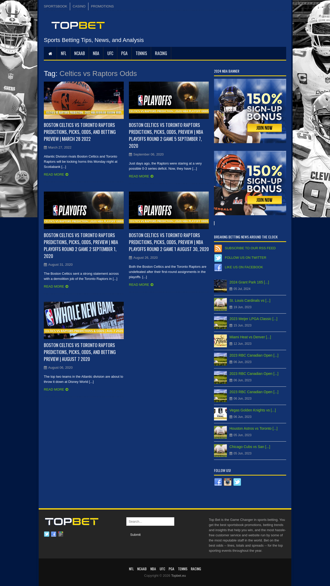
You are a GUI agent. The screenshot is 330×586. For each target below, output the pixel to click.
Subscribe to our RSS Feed (250, 248)
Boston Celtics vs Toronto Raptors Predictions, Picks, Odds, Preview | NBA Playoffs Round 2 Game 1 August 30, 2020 (169, 242)
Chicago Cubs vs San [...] (249, 447)
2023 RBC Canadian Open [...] (253, 355)
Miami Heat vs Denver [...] (250, 337)
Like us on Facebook (244, 267)
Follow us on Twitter (245, 258)
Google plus (60, 534)
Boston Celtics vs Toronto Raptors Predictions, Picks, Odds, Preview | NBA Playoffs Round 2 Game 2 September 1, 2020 (81, 245)
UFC (110, 53)
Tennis (141, 53)
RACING (161, 53)
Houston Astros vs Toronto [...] (253, 428)
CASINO (79, 6)
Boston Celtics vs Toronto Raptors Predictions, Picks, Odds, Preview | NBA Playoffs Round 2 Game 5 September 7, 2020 (166, 135)
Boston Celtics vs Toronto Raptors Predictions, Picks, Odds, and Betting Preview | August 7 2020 (80, 352)
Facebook (53, 534)
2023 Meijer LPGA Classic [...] (253, 319)
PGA (124, 53)
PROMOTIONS (102, 6)
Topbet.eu (178, 576)
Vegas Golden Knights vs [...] (252, 410)
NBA (96, 53)
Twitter (47, 534)
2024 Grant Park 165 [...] (249, 282)
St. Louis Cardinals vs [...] (249, 300)
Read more (54, 174)
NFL (63, 53)
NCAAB (79, 53)
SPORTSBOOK (55, 6)
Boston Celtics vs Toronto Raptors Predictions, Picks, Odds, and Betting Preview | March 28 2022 (80, 132)
